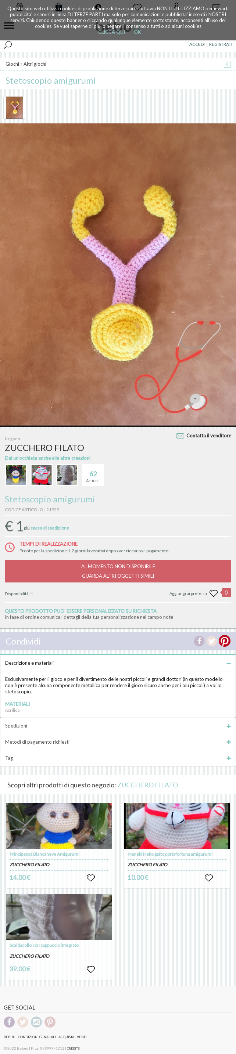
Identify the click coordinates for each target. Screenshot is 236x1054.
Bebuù (9, 1037)
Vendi (82, 1037)
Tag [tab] (118, 758)
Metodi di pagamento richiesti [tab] (118, 742)
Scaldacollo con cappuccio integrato (44, 945)
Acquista (66, 1037)
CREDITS (73, 1048)
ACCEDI (197, 44)
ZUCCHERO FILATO (147, 785)
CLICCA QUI (111, 32)
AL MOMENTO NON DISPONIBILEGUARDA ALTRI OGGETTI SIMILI (118, 571)
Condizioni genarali (37, 1037)
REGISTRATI (220, 44)
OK (137, 32)
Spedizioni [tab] (118, 726)
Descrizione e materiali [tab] (118, 663)
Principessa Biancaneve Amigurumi (44, 854)
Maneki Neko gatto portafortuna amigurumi (170, 854)
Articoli (93, 473)
